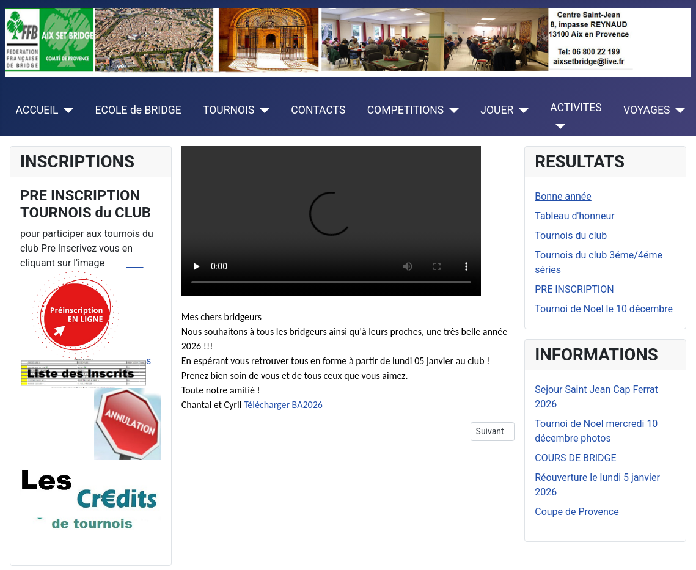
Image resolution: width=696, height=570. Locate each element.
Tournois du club (571, 235)
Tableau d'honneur (574, 216)
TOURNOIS (229, 110)
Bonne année (563, 196)
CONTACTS (318, 110)
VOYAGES (646, 110)
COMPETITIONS (405, 110)
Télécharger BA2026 (283, 405)
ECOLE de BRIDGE (138, 110)
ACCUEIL (37, 110)
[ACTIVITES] (557, 126)
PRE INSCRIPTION (574, 289)
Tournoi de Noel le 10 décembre (604, 309)
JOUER (496, 110)
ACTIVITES (576, 107)
